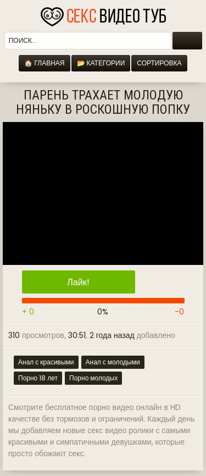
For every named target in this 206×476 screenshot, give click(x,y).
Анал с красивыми (46, 362)
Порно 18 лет (38, 378)
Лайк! (78, 282)
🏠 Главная (44, 63)
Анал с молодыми (113, 362)
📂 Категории (101, 63)
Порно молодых (93, 378)
